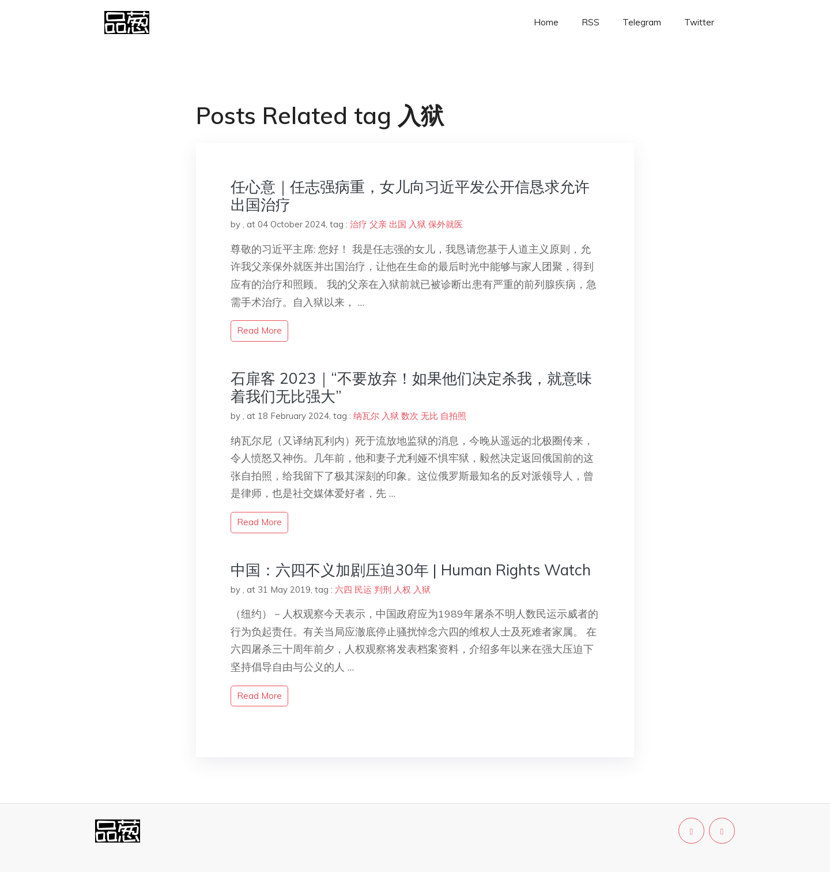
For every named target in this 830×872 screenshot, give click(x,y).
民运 (363, 589)
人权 (402, 589)
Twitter (699, 22)
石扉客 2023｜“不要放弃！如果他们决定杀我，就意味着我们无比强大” (411, 387)
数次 (409, 415)
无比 (429, 415)
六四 (343, 589)
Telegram (641, 22)
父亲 (378, 224)
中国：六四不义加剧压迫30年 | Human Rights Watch (411, 569)
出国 (397, 224)
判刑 (382, 589)
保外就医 (445, 224)
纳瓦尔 (366, 415)
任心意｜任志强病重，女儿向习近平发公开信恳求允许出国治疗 (410, 195)
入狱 (417, 224)
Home (546, 22)
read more (259, 330)
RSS (590, 22)
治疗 (358, 224)
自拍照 (453, 415)
